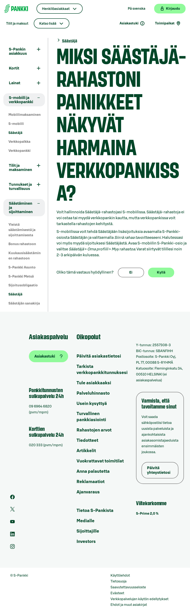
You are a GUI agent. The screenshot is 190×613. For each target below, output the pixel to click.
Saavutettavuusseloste (128, 587)
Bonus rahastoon (22, 244)
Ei (130, 272)
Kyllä (161, 272)
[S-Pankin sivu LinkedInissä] (12, 535)
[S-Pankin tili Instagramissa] (12, 547)
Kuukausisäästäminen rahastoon (24, 255)
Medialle (85, 521)
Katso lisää (47, 23)
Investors (86, 542)
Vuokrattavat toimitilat (100, 461)
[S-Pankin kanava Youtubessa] (12, 523)
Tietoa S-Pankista (95, 511)
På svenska (136, 8)
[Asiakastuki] (48, 356)
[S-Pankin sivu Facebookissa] (12, 498)
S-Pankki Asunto (22, 267)
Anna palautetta (93, 471)
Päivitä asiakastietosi (99, 356)
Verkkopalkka (19, 141)
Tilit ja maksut (17, 23)
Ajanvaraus (88, 492)
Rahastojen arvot (94, 430)
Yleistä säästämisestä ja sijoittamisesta (21, 230)
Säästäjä (15, 133)
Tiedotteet (87, 440)
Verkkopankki (19, 150)
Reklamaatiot (91, 482)
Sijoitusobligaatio (23, 285)
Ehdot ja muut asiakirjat (128, 604)
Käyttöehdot (120, 575)
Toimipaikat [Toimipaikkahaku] (168, 23)
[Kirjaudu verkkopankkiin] (170, 8)
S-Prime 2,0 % (147, 513)
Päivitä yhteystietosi (158, 470)
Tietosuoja (118, 581)
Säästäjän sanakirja (24, 303)
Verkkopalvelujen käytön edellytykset (139, 599)
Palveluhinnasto (93, 393)
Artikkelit (86, 451)
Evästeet (117, 593)
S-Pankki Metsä (21, 276)
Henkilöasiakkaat (56, 9)
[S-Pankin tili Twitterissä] (12, 510)
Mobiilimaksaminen (24, 114)
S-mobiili (16, 124)
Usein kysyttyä (92, 404)
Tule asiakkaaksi (94, 383)
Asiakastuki (132, 23)
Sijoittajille (88, 531)
